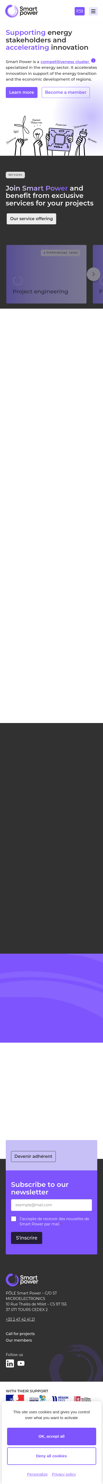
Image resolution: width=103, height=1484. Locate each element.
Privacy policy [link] (64, 1474)
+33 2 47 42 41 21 (20, 1319)
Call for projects (20, 1333)
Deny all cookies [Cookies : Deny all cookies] (51, 1456)
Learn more (21, 95)
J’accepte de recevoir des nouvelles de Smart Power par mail (54, 1221)
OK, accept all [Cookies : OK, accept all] (51, 1436)
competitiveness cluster (68, 61)
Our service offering (35, 218)
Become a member (65, 95)
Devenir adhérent (33, 1156)
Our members (19, 1340)
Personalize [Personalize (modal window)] (37, 1474)
